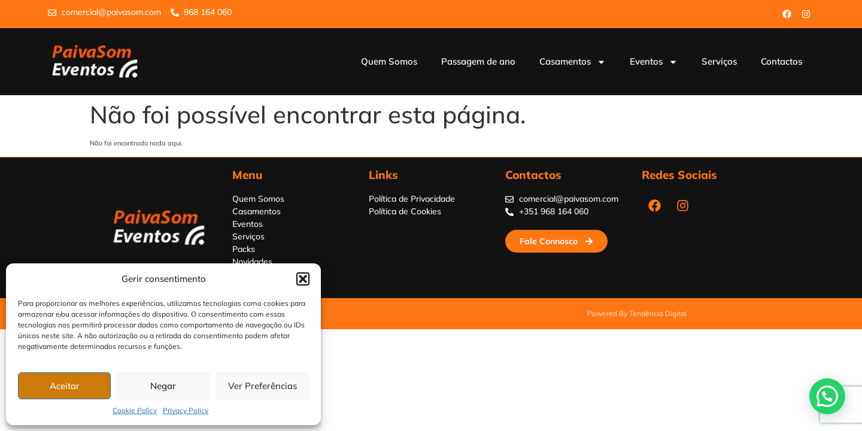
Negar (163, 385)
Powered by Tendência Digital (637, 313)
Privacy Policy (185, 410)
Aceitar (65, 385)
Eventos (654, 61)
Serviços (719, 61)
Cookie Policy (135, 410)
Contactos (781, 61)
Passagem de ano (478, 61)
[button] (303, 279)
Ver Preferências (262, 385)
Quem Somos (389, 61)
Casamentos (572, 61)
